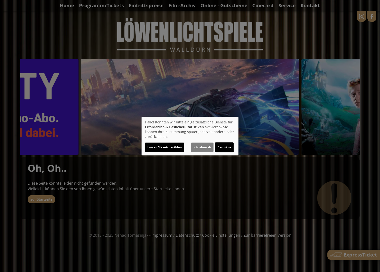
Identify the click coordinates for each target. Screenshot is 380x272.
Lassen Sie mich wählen (164, 147)
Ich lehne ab (202, 147)
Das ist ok (224, 147)
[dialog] (190, 136)
